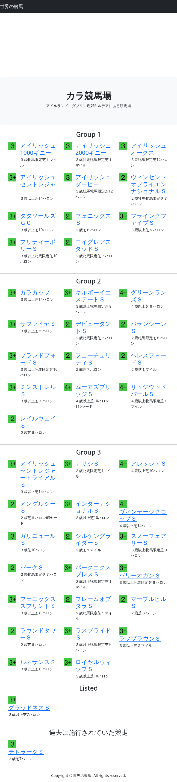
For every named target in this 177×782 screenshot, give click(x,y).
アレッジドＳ (148, 463)
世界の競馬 (11, 6)
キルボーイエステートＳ (93, 295)
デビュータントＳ (93, 327)
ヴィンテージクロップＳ (143, 515)
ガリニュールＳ (38, 539)
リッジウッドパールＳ (149, 390)
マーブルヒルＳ (148, 602)
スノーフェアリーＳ (148, 539)
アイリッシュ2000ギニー (93, 148)
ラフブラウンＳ (140, 638)
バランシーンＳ (148, 327)
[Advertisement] (88, 45)
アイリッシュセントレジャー (38, 184)
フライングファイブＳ (149, 219)
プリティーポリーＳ (38, 245)
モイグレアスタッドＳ (93, 245)
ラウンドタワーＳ (38, 633)
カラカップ (35, 292)
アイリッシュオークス (149, 148)
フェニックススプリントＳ (38, 602)
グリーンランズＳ (148, 295)
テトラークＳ (26, 752)
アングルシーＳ (38, 506)
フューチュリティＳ (93, 358)
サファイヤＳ (38, 323)
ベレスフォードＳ (148, 358)
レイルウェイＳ (38, 421)
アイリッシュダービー (93, 180)
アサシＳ (87, 463)
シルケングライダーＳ (93, 539)
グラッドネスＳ (29, 707)
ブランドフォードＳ (38, 358)
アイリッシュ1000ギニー (38, 148)
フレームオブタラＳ (93, 602)
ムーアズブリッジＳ (93, 390)
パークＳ (32, 567)
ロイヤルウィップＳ (93, 665)
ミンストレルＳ (38, 390)
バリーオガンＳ (139, 575)
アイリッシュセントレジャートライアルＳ (38, 473)
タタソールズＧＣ (38, 219)
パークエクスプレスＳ (93, 570)
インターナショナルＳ (93, 506)
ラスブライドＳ (93, 633)
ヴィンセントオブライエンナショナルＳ (149, 184)
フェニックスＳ (93, 219)
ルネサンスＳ (38, 662)
